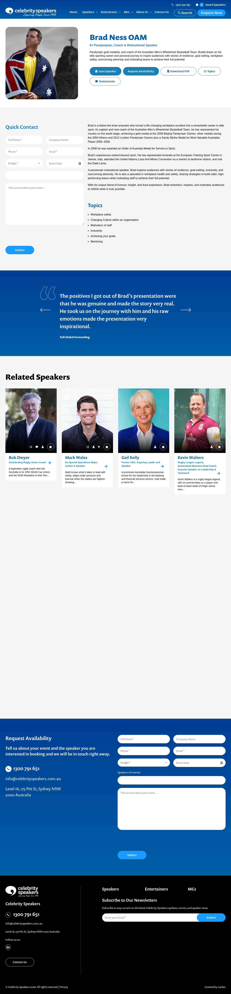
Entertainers (156, 889)
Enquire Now (211, 12)
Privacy (64, 987)
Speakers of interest (129, 772)
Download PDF (178, 71)
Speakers (110, 889)
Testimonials (105, 81)
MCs (192, 889)
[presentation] (31, 235)
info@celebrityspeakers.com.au (33, 778)
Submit (20, 250)
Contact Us (20, 962)
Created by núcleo (215, 987)
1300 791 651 (183, 4)
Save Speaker (107, 71)
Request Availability (141, 71)
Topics (209, 71)
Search (184, 12)
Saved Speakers (213, 5)
